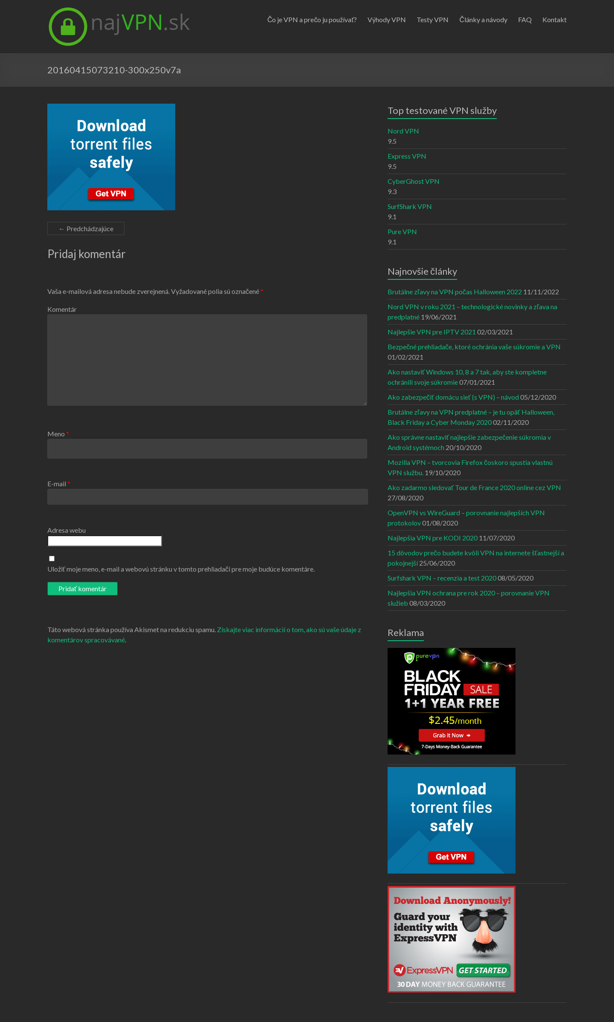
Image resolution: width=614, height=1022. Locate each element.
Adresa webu (66, 530)
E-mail (58, 483)
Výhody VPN (387, 19)
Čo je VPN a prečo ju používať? (312, 19)
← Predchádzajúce (85, 228)
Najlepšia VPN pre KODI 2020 (433, 538)
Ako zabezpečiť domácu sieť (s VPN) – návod (453, 397)
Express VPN (407, 156)
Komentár (62, 309)
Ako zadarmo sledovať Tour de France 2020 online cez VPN (474, 487)
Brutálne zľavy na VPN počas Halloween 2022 (455, 291)
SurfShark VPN (410, 206)
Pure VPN (402, 231)
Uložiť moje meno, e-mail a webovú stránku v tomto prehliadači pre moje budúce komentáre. (181, 569)
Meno (58, 434)
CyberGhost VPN (414, 181)
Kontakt (554, 19)
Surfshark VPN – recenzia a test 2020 (442, 578)
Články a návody (483, 19)
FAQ (525, 19)
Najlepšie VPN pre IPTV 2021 (432, 332)
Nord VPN (403, 131)
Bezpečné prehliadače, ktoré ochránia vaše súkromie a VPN (474, 347)
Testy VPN (433, 19)
